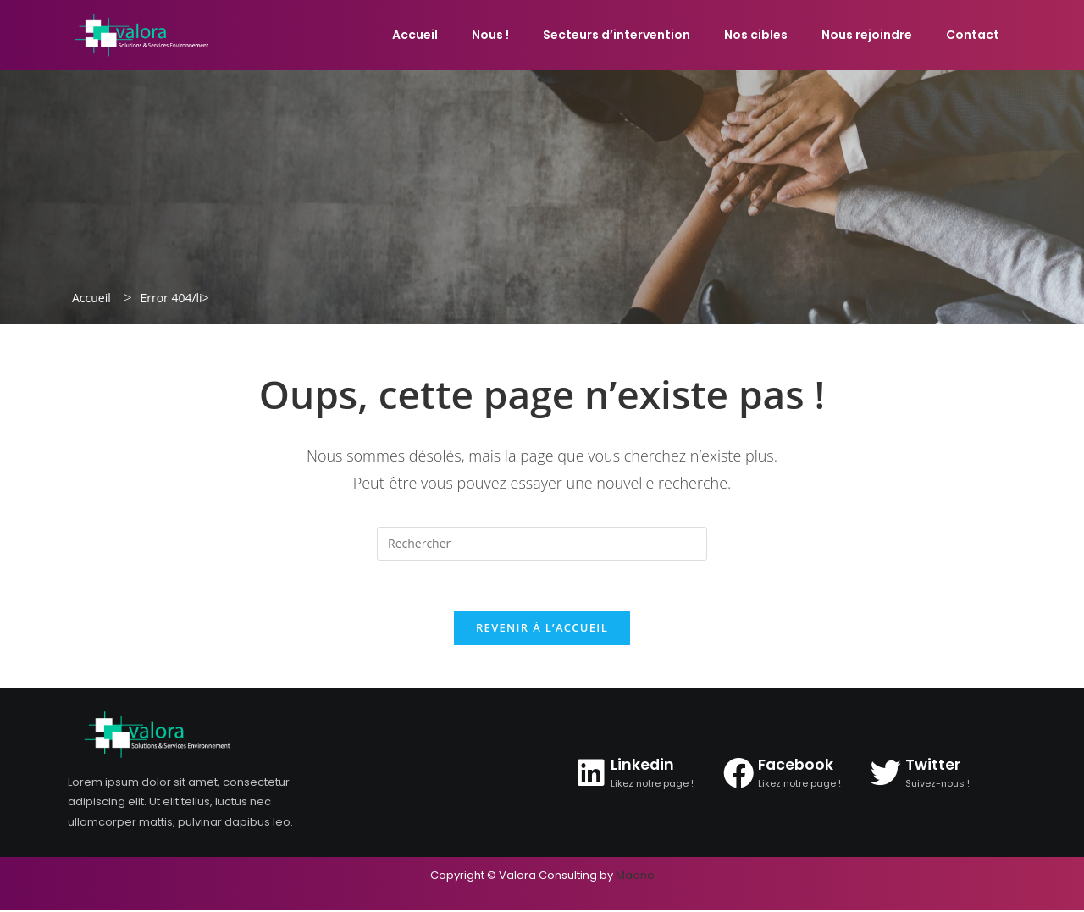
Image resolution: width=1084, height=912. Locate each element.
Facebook (796, 766)
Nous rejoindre (866, 34)
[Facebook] (738, 774)
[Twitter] (886, 774)
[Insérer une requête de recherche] (542, 544)
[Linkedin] (591, 774)
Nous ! (490, 34)
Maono (635, 877)
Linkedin (643, 766)
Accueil (415, 34)
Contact (972, 34)
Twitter (932, 766)
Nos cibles (756, 34)
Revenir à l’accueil (542, 629)
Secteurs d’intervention (616, 34)
